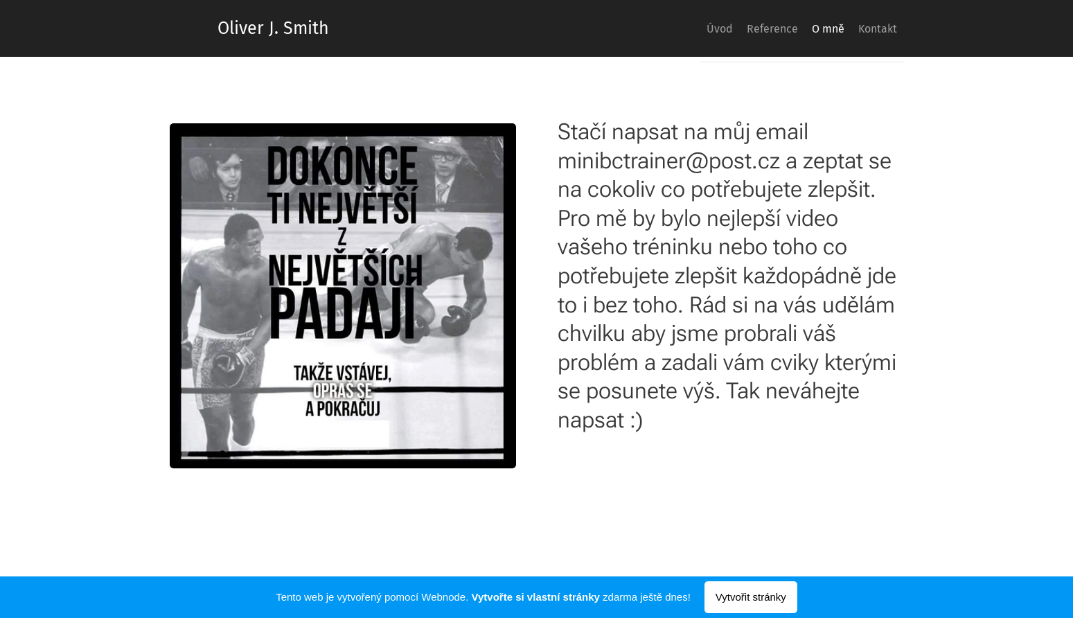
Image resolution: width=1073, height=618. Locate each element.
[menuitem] (681, 28)
